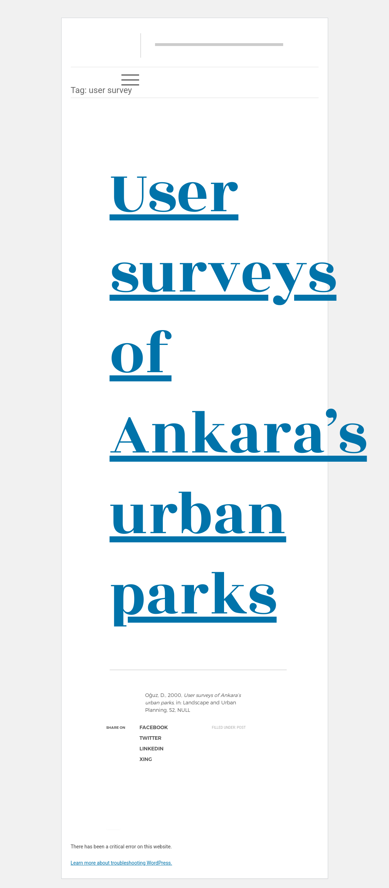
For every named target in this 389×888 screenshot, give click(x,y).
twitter (150, 738)
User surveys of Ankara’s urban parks (238, 394)
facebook (153, 727)
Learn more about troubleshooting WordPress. (121, 863)
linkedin (151, 748)
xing (145, 759)
